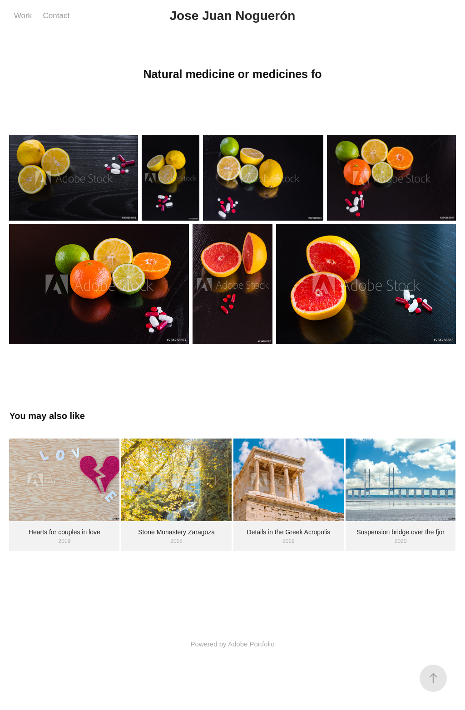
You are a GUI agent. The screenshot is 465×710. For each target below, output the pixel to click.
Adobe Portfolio (251, 644)
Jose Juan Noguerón (233, 16)
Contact (56, 15)
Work (23, 15)
